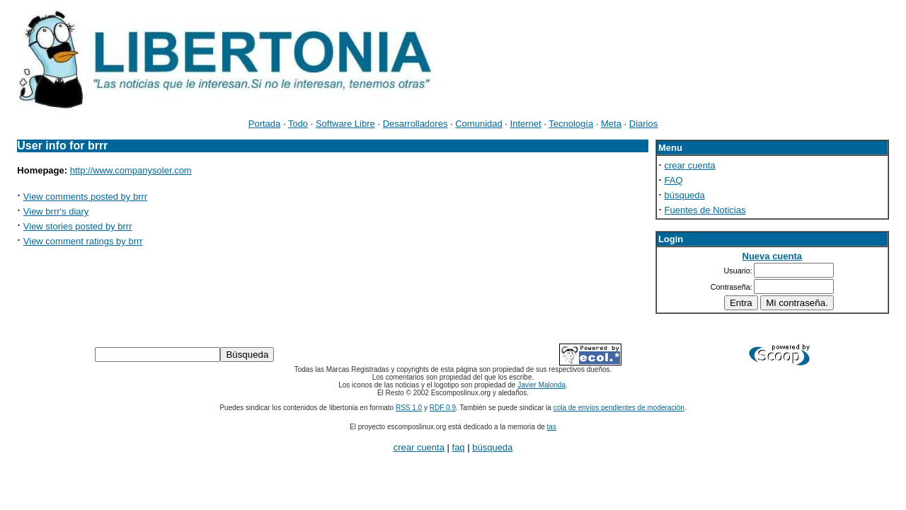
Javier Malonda (541, 385)
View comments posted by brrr (85, 196)
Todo (298, 123)
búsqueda (685, 195)
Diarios (643, 123)
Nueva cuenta (772, 256)
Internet (525, 123)
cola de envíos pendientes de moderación (619, 408)
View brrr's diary (56, 211)
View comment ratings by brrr (83, 241)
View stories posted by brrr (77, 226)
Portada (264, 123)
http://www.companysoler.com (131, 170)
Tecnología (571, 123)
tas (551, 427)
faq (458, 447)
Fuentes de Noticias (705, 210)
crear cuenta (690, 165)
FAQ (674, 180)
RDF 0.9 (443, 408)
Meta (611, 123)
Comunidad (479, 123)
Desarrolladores (415, 123)
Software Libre (345, 123)
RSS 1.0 (409, 408)
